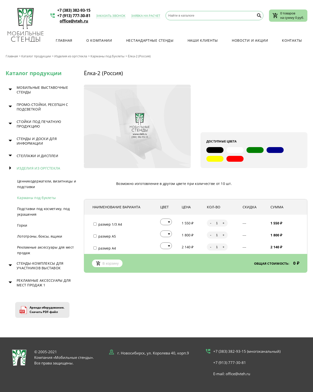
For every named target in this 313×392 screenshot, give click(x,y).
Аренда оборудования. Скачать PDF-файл (47, 309)
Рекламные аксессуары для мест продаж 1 (44, 282)
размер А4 (104, 248)
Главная (64, 40)
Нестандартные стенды (150, 40)
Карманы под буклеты (107, 56)
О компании (99, 40)
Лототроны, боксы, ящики (39, 236)
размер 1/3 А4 (107, 224)
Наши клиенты (203, 40)
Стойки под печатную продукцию (39, 124)
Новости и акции (250, 40)
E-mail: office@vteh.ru (231, 373)
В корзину (107, 263)
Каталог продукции (36, 56)
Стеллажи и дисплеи (37, 155)
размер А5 (104, 236)
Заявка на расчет (145, 15)
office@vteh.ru (74, 21)
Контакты (292, 40)
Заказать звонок (110, 15)
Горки (22, 225)
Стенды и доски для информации (37, 141)
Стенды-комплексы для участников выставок (40, 265)
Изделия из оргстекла (70, 56)
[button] (166, 222)
